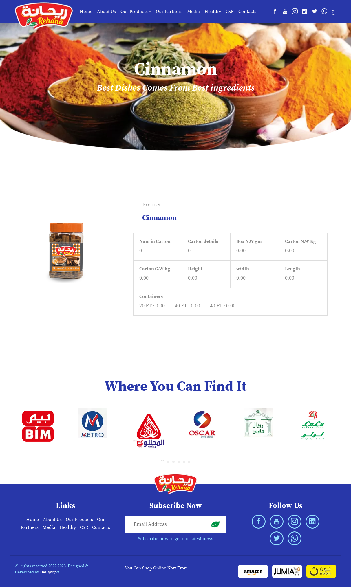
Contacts (247, 11)
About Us (106, 11)
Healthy (212, 11)
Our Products (79, 519)
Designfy (48, 572)
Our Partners (169, 11)
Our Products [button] (134, 11)
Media (193, 11)
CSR (230, 11)
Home (86, 11)
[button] (162, 461)
